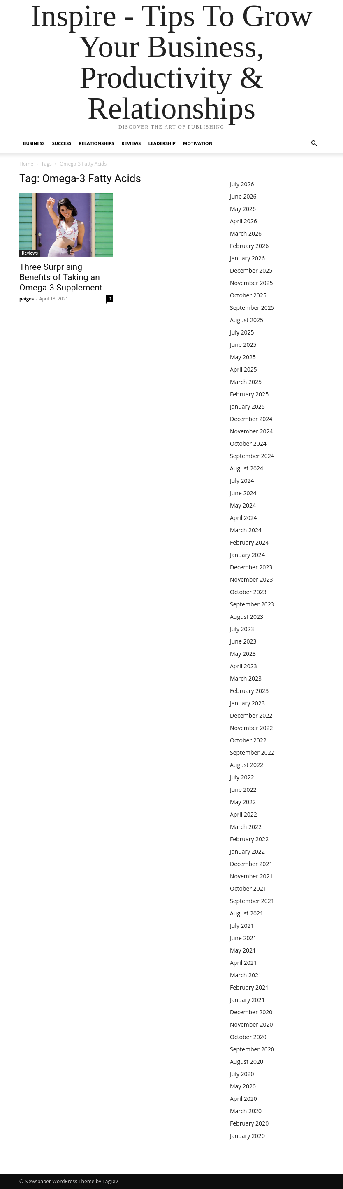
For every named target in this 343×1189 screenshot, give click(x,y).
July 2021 (242, 925)
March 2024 (246, 530)
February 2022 (249, 839)
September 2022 (252, 752)
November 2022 (251, 728)
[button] (314, 143)
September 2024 (252, 456)
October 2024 (248, 443)
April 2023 (243, 666)
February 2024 (249, 542)
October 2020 (248, 1037)
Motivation (198, 143)
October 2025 (248, 295)
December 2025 (251, 270)
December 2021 (251, 864)
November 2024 (251, 431)
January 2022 (247, 851)
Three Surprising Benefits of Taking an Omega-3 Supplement (60, 277)
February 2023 (249, 691)
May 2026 (243, 209)
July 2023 (242, 629)
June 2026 (243, 196)
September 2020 (252, 1049)
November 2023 (251, 579)
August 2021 (246, 913)
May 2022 (243, 802)
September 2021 (252, 901)
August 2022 (246, 765)
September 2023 (252, 604)
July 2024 (242, 480)
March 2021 (246, 975)
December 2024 (251, 419)
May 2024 (243, 505)
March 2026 (246, 233)
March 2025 (246, 382)
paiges (26, 298)
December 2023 (251, 567)
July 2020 (242, 1074)
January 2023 (247, 703)
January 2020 (247, 1136)
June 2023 (243, 641)
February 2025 (249, 394)
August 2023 (246, 616)
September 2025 (252, 307)
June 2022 (243, 789)
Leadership (162, 143)
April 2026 (243, 221)
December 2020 (251, 1012)
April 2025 (243, 369)
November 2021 (251, 876)
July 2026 (242, 184)
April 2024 (243, 518)
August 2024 (246, 468)
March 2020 (246, 1111)
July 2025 (242, 332)
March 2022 (246, 827)
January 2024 (247, 555)
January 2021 (247, 1000)
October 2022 (248, 740)
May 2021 (243, 950)
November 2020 (251, 1024)
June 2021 (243, 938)
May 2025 (243, 357)
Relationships (96, 143)
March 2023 (246, 678)
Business (34, 143)
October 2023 (248, 592)
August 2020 (246, 1061)
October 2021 (248, 888)
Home (26, 163)
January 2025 (247, 406)
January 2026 (247, 258)
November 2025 (251, 283)
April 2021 (243, 963)
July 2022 (242, 777)
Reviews (131, 143)
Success (62, 143)
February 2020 (249, 1123)
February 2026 (249, 246)
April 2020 (243, 1098)
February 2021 (249, 987)
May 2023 (243, 654)
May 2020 (243, 1086)
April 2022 (243, 814)
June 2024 (243, 493)
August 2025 (246, 320)
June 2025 (243, 345)
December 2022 (251, 715)
